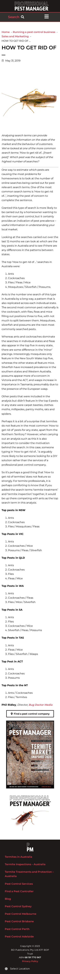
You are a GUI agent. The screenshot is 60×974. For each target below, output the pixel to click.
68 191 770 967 (33, 957)
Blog (8, 898)
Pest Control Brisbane (19, 921)
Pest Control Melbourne (20, 913)
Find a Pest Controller (19, 891)
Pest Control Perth (17, 929)
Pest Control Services (19, 883)
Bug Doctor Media (40, 704)
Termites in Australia (18, 856)
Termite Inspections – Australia (25, 864)
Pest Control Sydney (18, 906)
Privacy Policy (30, 961)
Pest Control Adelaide (19, 936)
